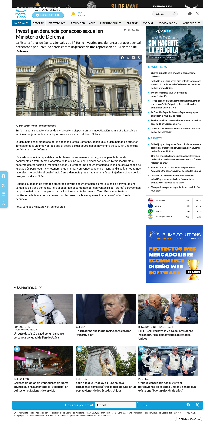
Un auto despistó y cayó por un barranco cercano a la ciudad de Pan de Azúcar (39, 335)
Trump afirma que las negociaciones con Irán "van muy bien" (176, 189)
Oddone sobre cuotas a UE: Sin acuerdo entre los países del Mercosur (175, 130)
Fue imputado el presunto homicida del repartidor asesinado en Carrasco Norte (176, 122)
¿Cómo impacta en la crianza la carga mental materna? (173, 74)
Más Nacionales (27, 288)
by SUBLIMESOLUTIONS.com (188, 419)
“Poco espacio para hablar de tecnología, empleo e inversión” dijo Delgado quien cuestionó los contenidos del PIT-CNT (176, 104)
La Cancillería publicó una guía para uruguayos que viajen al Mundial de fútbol (174, 114)
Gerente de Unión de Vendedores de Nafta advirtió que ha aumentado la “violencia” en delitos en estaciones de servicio (172, 179)
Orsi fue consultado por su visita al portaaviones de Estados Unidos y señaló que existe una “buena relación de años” (176, 159)
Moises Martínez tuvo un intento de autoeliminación (169, 94)
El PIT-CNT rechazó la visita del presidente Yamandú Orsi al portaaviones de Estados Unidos (176, 169)
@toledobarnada (47, 125)
